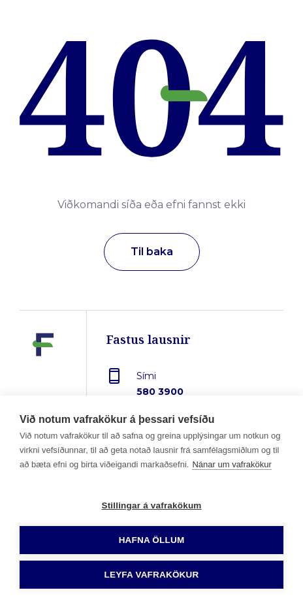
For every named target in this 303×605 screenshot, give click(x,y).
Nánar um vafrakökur (231, 464)
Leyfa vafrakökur (151, 575)
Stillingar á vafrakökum (151, 505)
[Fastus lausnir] (43, 374)
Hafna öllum (152, 540)
